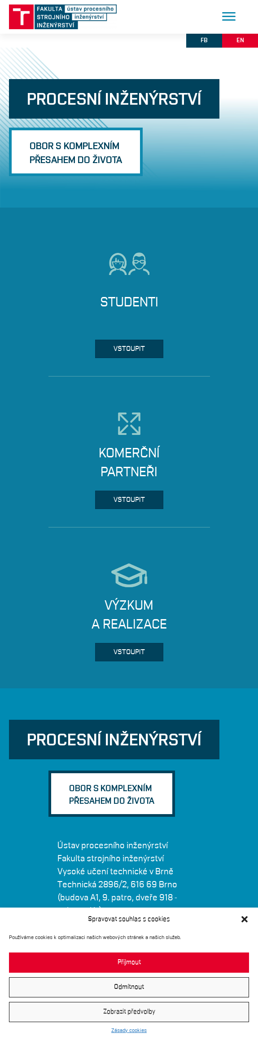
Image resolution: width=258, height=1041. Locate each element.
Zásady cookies (129, 1030)
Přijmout (129, 962)
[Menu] (229, 16)
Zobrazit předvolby (129, 1011)
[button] (244, 919)
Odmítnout (129, 986)
